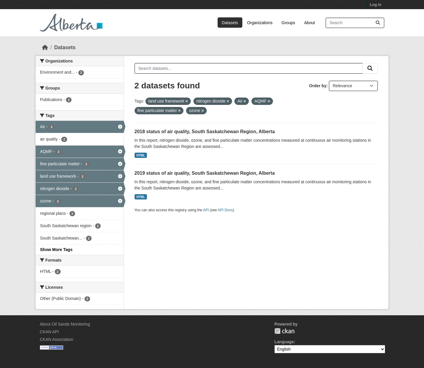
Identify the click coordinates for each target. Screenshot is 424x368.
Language (284, 341)
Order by (317, 85)
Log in (375, 4)
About (309, 22)
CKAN (284, 331)
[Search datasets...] (355, 23)
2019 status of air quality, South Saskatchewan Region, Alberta (205, 173)
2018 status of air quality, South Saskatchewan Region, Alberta (205, 131)
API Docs (225, 210)
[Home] (45, 47)
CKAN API (49, 331)
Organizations (259, 22)
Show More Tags (56, 249)
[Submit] (378, 23)
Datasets (230, 22)
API (206, 210)
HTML (140, 155)
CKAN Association (56, 339)
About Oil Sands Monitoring (65, 324)
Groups (288, 22)
